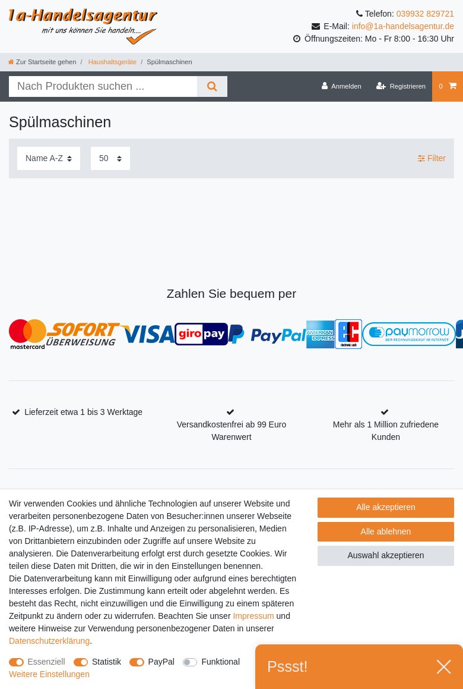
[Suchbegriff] (103, 86)
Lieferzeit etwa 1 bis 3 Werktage (83, 412)
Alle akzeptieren (386, 507)
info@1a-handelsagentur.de (403, 26)
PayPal (161, 661)
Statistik (106, 661)
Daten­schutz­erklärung (49, 641)
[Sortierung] (48, 158)
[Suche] (212, 86)
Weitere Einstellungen (49, 674)
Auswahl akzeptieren (385, 555)
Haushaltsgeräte (112, 61)
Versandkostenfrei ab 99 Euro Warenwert (231, 431)
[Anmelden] (341, 86)
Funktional (220, 661)
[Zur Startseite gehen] (42, 61)
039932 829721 (425, 13)
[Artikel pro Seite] (110, 158)
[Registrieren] (401, 86)
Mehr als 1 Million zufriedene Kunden (386, 431)
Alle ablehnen (386, 531)
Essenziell (46, 661)
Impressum (253, 616)
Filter (432, 158)
